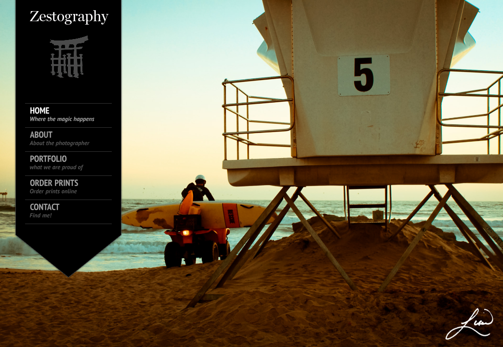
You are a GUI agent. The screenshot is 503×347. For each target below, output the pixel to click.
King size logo (68, 43)
